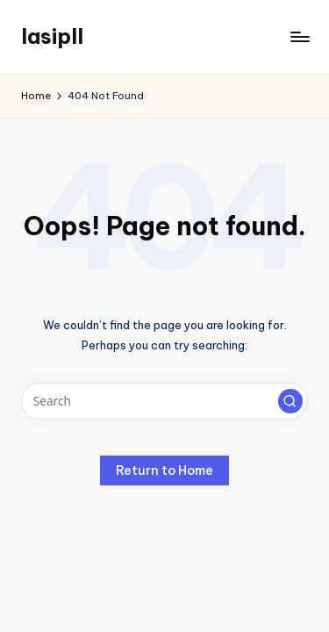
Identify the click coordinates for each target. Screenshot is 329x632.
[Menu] (299, 36)
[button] (290, 401)
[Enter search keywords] (164, 401)
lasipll (52, 36)
